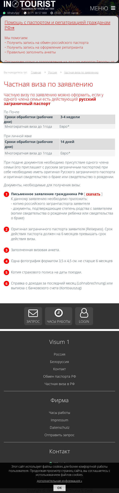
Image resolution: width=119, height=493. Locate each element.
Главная (36, 72)
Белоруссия (59, 361)
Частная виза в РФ (59, 383)
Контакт (59, 369)
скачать (93, 194)
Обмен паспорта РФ (59, 376)
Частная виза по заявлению (81, 72)
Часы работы (58, 321)
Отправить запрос (59, 435)
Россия (52, 72)
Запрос (33, 321)
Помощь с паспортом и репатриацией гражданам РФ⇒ (57, 25)
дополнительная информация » (59, 481)
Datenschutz (59, 427)
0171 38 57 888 (37, 13)
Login (84, 321)
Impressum (59, 420)
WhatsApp (13, 13)
